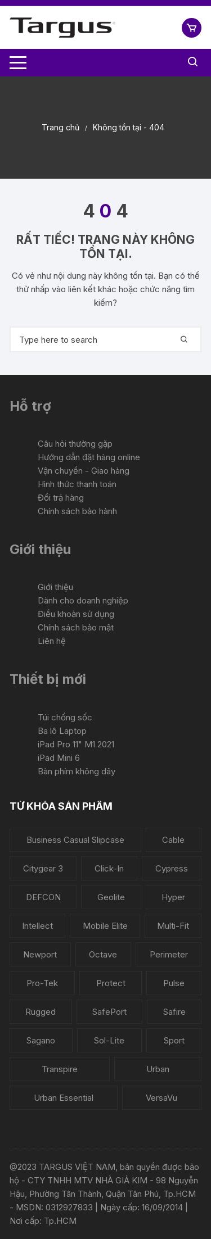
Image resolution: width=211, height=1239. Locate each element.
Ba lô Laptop (62, 730)
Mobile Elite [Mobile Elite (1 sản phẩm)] (105, 925)
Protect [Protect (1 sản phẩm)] (110, 983)
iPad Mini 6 (59, 757)
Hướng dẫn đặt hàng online (89, 457)
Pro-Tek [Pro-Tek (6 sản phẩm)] (42, 983)
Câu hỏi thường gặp (75, 443)
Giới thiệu (55, 587)
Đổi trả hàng (61, 497)
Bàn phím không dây (76, 771)
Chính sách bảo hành (77, 511)
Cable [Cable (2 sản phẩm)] (173, 839)
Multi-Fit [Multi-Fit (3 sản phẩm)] (173, 925)
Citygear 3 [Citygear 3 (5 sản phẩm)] (43, 868)
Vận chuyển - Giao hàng (83, 470)
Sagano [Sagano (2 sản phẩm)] (40, 1040)
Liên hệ (52, 641)
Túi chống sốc (65, 717)
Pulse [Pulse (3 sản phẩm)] (174, 983)
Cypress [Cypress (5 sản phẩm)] (171, 868)
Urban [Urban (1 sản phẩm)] (157, 1069)
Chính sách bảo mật (76, 627)
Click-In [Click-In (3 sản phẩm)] (109, 868)
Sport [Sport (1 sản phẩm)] (174, 1040)
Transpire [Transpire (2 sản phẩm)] (60, 1069)
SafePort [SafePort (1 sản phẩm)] (109, 1011)
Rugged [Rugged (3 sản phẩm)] (40, 1011)
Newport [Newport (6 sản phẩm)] (40, 954)
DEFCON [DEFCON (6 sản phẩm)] (43, 897)
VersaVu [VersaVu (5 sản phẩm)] (161, 1097)
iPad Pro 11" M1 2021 (76, 744)
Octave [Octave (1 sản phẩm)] (103, 954)
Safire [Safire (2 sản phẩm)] (174, 1011)
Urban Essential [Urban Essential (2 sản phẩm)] (63, 1097)
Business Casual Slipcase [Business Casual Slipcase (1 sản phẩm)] (75, 839)
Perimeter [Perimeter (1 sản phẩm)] (169, 954)
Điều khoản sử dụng (76, 614)
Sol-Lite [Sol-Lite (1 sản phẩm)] (109, 1040)
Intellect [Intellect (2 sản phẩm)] (37, 925)
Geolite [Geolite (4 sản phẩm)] (111, 897)
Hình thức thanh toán (77, 484)
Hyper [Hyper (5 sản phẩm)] (173, 897)
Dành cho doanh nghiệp (83, 600)
